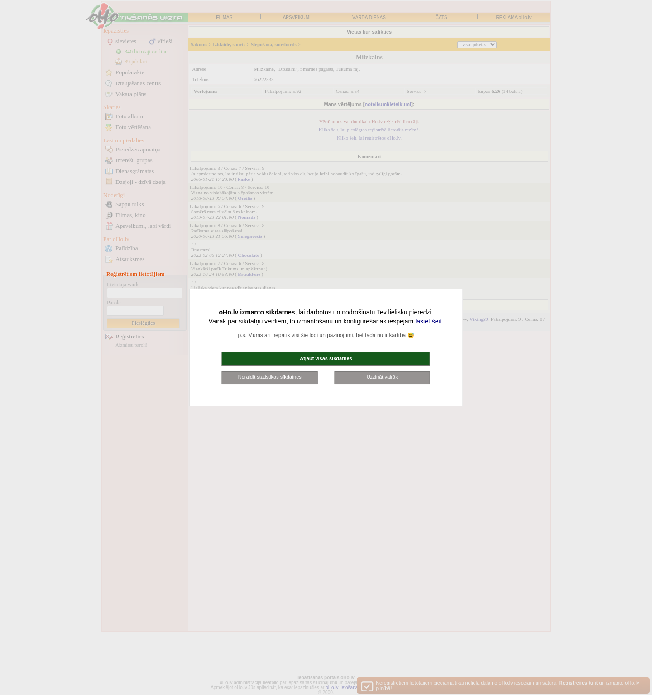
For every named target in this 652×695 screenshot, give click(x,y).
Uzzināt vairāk (382, 377)
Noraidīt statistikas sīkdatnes (270, 377)
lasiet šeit (428, 321)
